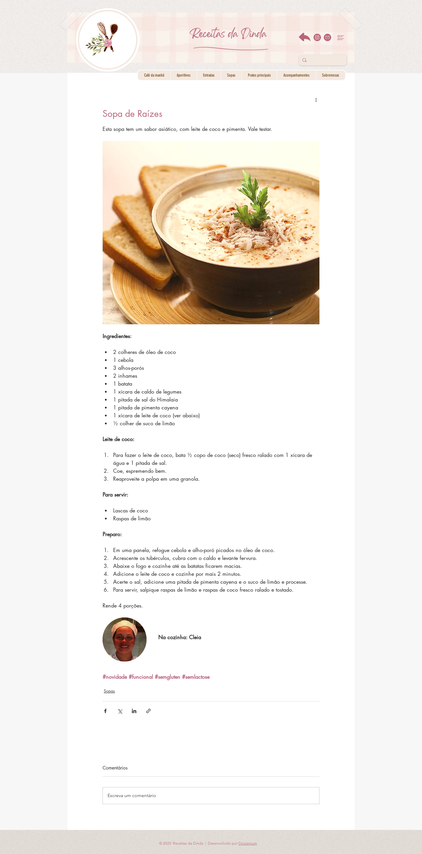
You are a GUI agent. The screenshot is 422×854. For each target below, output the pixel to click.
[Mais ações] (315, 99)
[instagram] (317, 37)
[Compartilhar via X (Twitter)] (119, 711)
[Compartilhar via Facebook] (105, 711)
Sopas (109, 691)
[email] (327, 37)
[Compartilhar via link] (148, 711)
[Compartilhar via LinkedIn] (134, 711)
